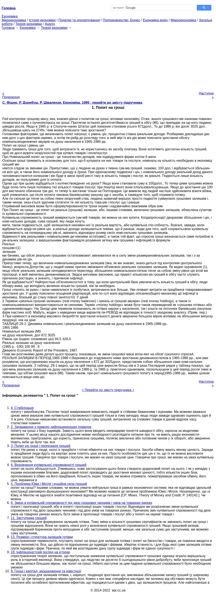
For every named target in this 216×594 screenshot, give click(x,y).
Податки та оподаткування (79, 20)
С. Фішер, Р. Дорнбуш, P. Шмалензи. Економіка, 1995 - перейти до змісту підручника (72, 102)
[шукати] (152, 8)
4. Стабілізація (22, 408)
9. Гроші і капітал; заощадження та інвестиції (46, 571)
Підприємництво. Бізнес (121, 20)
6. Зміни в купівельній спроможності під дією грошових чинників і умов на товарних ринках (81, 503)
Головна (8, 28)
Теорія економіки (28, 24)
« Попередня (11, 95)
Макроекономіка (183, 20)
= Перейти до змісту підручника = (108, 390)
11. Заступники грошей (29, 518)
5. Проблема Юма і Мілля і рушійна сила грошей (49, 484)
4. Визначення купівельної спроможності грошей (48, 465)
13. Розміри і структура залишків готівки (42, 537)
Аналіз (50, 24)
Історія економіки (42, 20)
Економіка (10, 16)
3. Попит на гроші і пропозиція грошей (40, 446)
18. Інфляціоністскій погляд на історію (40, 552)
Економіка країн (155, 20)
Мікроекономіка (14, 20)
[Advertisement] (108, 59)
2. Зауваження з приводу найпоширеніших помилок (51, 427)
